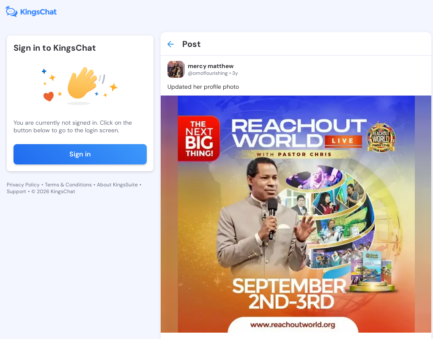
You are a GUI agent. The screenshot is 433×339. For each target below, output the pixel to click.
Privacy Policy (23, 184)
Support (16, 191)
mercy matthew (210, 66)
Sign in (80, 154)
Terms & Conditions (68, 184)
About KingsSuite (117, 184)
